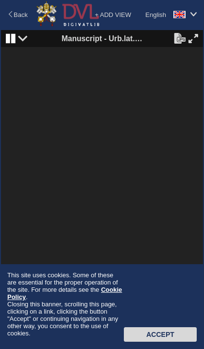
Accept (160, 334)
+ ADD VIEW (113, 14)
